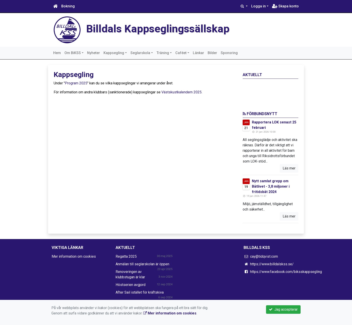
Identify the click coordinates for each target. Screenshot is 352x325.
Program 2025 (76, 83)
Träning (162, 53)
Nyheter (93, 53)
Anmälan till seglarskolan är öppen (142, 264)
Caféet (181, 53)
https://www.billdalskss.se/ (272, 264)
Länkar (198, 53)
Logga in (258, 6)
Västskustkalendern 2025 (181, 92)
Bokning (68, 6)
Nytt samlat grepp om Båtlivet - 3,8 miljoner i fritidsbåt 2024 (271, 186)
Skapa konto (285, 6)
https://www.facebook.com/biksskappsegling (286, 272)
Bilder (212, 53)
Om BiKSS (72, 53)
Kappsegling (113, 53)
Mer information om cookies (74, 256)
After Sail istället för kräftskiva (140, 292)
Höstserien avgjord (130, 285)
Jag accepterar (283, 309)
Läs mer (289, 168)
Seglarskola (140, 53)
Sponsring (229, 53)
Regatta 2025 (126, 256)
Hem (57, 53)
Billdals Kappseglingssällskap (157, 28)
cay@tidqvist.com (264, 256)
